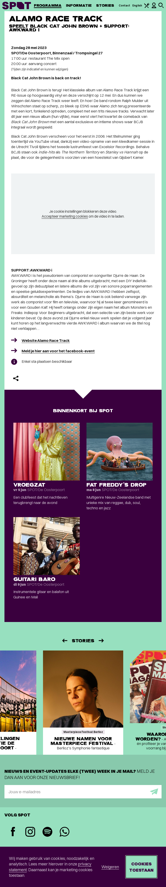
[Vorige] (64, 640)
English (137, 5)
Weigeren (110, 866)
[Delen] (15, 378)
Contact (124, 5)
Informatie (79, 5)
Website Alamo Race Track (46, 340)
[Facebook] (13, 832)
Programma (47, 5)
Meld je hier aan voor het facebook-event (58, 351)
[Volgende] (102, 640)
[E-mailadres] (83, 791)
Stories (105, 5)
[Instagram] (30, 832)
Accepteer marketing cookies (65, 216)
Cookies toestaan (141, 867)
